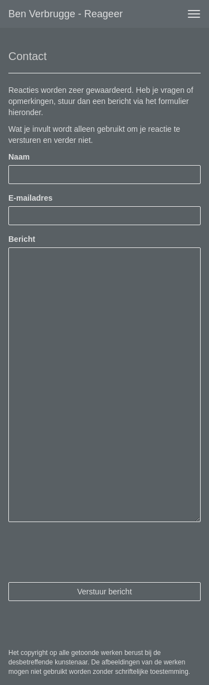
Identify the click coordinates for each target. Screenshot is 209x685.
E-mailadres (30, 197)
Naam (19, 156)
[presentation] (93, 552)
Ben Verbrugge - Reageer (65, 13)
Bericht (21, 239)
